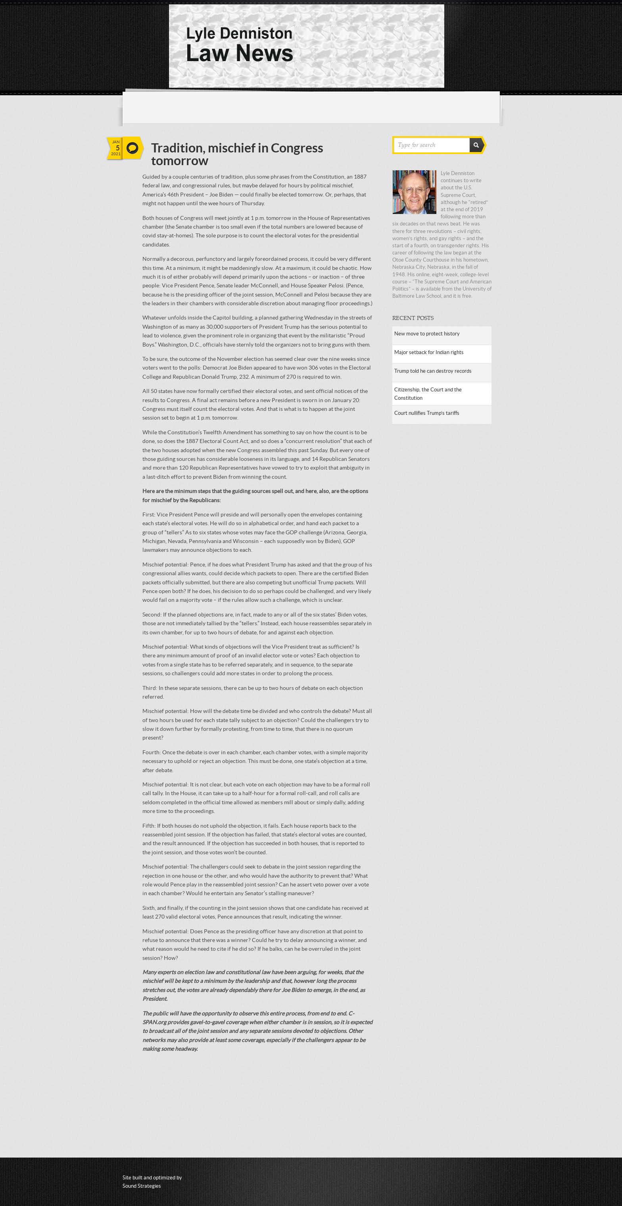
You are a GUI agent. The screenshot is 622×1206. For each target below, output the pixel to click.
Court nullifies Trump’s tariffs (426, 413)
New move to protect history (427, 334)
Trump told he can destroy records (433, 371)
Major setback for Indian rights (429, 352)
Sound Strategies (142, 1186)
